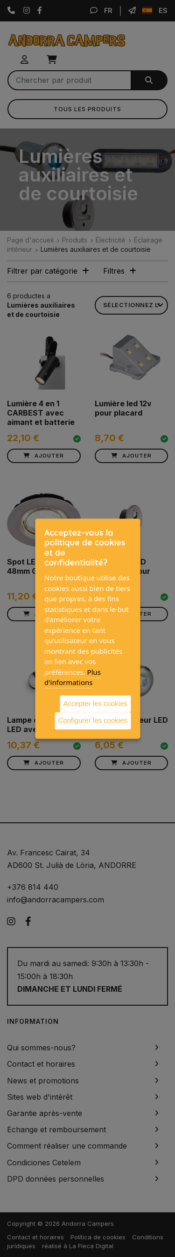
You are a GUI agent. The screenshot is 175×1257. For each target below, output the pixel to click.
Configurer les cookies (92, 720)
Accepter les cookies (95, 703)
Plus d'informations (72, 677)
